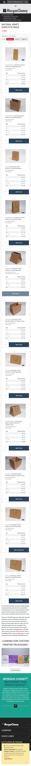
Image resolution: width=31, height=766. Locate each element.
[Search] (15, 2)
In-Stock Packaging (7, 15)
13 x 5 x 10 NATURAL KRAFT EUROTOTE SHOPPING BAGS (13, 371)
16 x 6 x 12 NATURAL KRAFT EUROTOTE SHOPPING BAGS (13, 525)
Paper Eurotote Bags (10, 18)
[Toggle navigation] (16, 6)
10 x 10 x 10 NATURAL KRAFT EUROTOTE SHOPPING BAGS (13, 269)
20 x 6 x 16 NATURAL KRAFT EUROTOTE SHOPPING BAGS (13, 576)
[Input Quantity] (5, 90)
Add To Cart (19, 90)
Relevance (10, 39)
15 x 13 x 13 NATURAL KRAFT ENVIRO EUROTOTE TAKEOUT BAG (14, 474)
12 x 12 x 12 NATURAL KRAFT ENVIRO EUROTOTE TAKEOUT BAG (14, 320)
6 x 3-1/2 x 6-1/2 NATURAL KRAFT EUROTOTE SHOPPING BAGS (14, 116)
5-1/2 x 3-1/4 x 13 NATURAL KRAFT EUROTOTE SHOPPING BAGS (15, 65)
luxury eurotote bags (18, 633)
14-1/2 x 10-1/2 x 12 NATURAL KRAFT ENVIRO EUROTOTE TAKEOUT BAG (13, 423)
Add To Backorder (19, 550)
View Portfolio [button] (15, 670)
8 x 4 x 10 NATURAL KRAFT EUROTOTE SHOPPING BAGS (13, 167)
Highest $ (24, 39)
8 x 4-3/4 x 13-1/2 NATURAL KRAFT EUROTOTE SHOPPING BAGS (15, 218)
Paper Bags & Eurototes (11, 16)
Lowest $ (17, 39)
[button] (16, 6)
